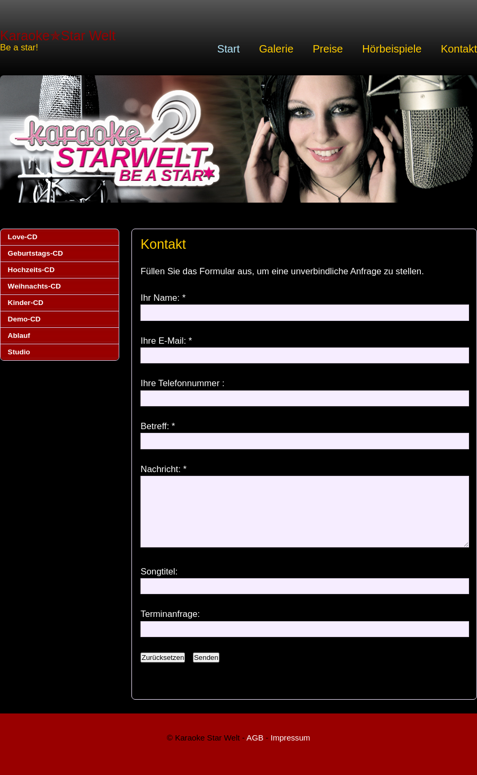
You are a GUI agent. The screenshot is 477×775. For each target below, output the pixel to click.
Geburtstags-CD (35, 253)
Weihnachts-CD (34, 286)
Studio (19, 352)
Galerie (276, 49)
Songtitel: (159, 584)
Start (228, 49)
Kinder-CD (25, 303)
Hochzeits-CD (31, 270)
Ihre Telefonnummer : (182, 383)
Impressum (290, 750)
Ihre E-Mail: (163, 341)
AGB (254, 750)
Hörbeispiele (391, 49)
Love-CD (23, 237)
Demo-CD (24, 319)
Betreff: (154, 426)
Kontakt (459, 49)
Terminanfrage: (170, 627)
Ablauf (19, 335)
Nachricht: (160, 469)
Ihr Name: (160, 298)
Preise (328, 49)
